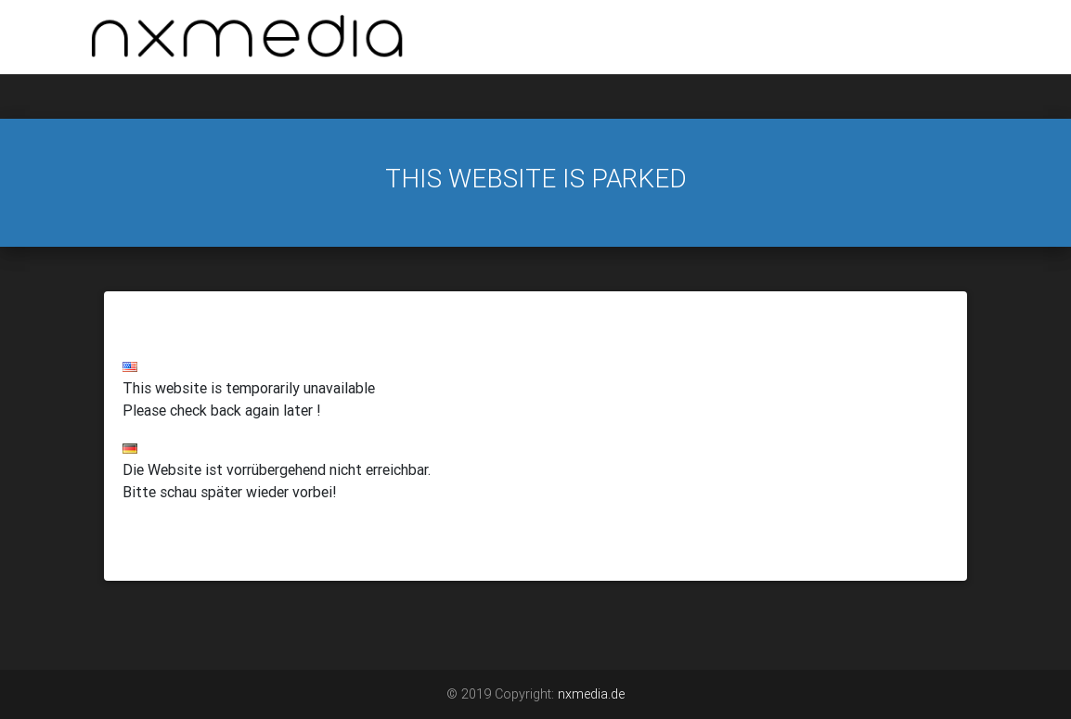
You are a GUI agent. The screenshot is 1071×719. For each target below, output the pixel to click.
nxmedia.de (591, 694)
